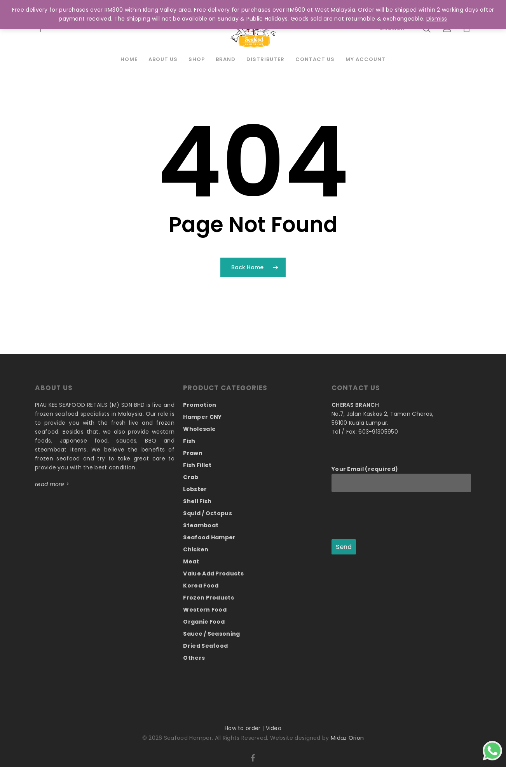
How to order (243, 728)
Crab (190, 477)
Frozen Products (208, 597)
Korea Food (200, 585)
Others (194, 658)
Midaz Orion (347, 738)
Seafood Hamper (209, 537)
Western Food (205, 610)
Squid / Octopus (207, 513)
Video (274, 728)
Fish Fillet (197, 465)
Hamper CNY (202, 417)
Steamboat (200, 525)
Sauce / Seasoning (211, 634)
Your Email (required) (401, 478)
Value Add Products (213, 573)
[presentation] (391, 516)
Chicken (195, 549)
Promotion (199, 405)
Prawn (192, 453)
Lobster (195, 489)
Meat (191, 561)
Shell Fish (197, 501)
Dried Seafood (205, 646)
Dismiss (436, 19)
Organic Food (204, 622)
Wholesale (199, 429)
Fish (189, 441)
